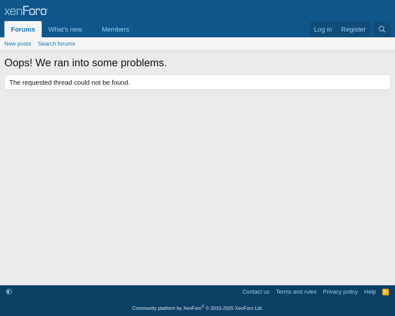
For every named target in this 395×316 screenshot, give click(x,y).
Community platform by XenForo (197, 308)
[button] (89, 29)
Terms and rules (296, 291)
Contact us (255, 291)
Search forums (56, 43)
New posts (17, 43)
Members (115, 29)
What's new (65, 29)
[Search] (382, 29)
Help (370, 291)
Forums (23, 29)
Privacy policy (340, 291)
